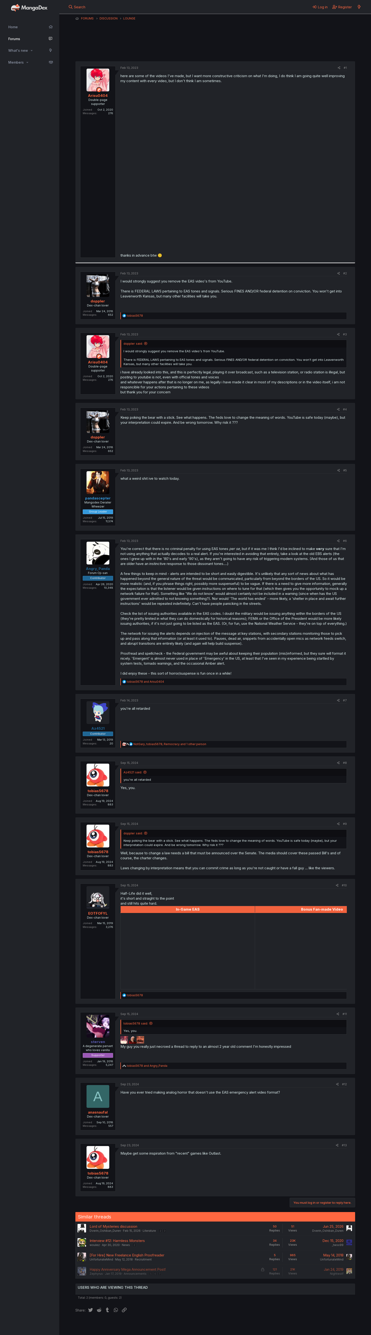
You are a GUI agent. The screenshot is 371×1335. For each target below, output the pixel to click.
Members (16, 62)
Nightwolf (337, 1273)
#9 (345, 824)
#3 (345, 334)
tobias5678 (97, 791)
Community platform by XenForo (316, 1324)
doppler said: (133, 343)
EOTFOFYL (98, 913)
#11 (345, 1014)
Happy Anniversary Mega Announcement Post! (128, 1269)
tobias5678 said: (136, 1023)
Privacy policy (191, 1325)
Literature (149, 1230)
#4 (345, 409)
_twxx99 (338, 1245)
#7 (345, 700)
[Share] (339, 68)
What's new (18, 50)
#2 (345, 273)
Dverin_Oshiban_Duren (105, 1230)
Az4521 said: (133, 772)
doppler (98, 301)
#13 (344, 1145)
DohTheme (310, 1328)
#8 (345, 763)
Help (211, 1325)
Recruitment (143, 1259)
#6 (345, 541)
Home (13, 27)
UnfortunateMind (101, 1259)
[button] (31, 50)
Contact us (137, 1325)
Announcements (135, 1273)
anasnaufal (98, 1112)
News (126, 1245)
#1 (345, 68)
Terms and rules (163, 1325)
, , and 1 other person (169, 744)
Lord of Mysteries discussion (113, 1226)
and (145, 681)
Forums (14, 39)
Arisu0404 (204, 50)
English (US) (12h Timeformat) (99, 1325)
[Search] (77, 7)
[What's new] (359, 7)
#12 (344, 1084)
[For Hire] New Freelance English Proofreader (127, 1255)
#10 (344, 885)
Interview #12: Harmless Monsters (117, 1240)
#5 (345, 470)
